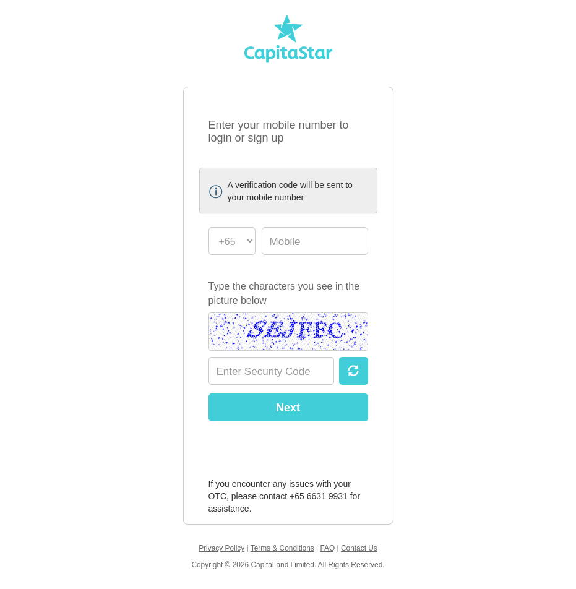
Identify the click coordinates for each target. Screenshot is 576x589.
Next (288, 408)
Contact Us (359, 548)
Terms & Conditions (282, 548)
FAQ (327, 548)
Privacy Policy (221, 548)
